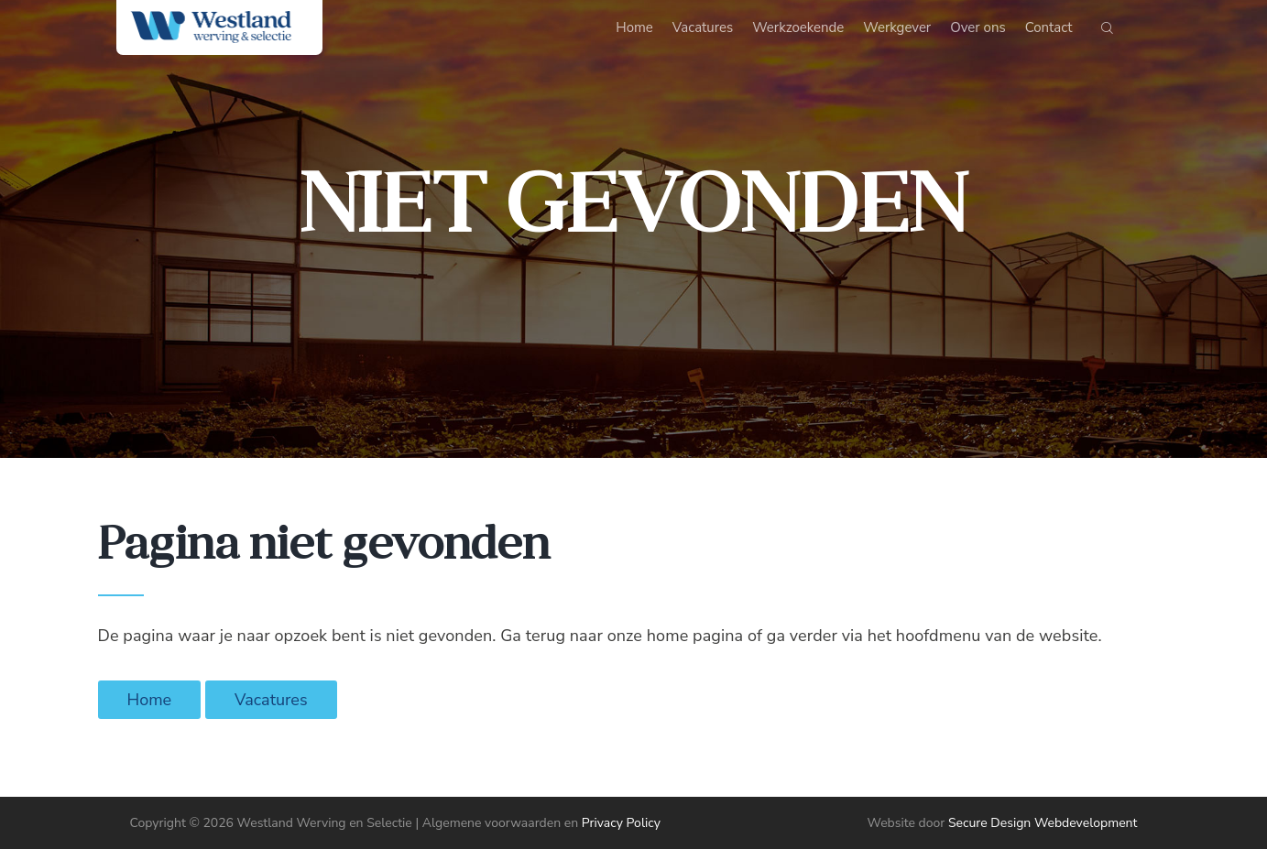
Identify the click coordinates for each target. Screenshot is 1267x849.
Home (149, 700)
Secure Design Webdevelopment (1043, 823)
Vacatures (271, 700)
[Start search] (1107, 32)
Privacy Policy (621, 823)
